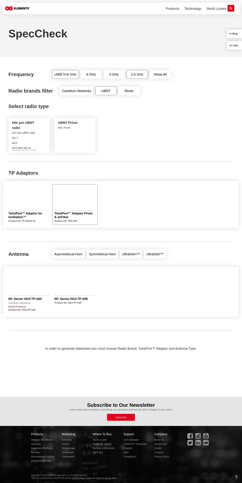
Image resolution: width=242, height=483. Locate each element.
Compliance (130, 456)
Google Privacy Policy (82, 478)
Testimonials (68, 448)
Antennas (36, 444)
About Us (159, 439)
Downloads (67, 452)
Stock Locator (216, 8)
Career (158, 448)
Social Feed (160, 444)
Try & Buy (98, 452)
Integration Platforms (42, 448)
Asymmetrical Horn (41, 460)
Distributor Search (102, 444)
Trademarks (68, 456)
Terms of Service (103, 478)
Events (65, 444)
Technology (192, 8)
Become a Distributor (104, 448)
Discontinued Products (43, 456)
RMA (126, 452)
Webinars (67, 439)
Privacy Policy (161, 456)
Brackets (35, 452)
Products (172, 8)
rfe (233, 33)
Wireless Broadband (41, 439)
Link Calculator (131, 439)
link (233, 45)
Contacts (159, 452)
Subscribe (121, 417)
